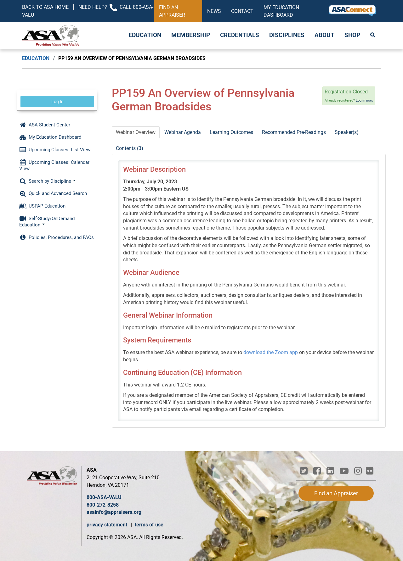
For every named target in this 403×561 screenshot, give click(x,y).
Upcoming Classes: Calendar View (54, 165)
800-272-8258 (103, 505)
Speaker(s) (347, 132)
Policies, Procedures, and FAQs (56, 237)
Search (373, 35)
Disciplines (286, 35)
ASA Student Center (44, 125)
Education (144, 35)
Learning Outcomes (231, 132)
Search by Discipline (47, 181)
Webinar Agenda (182, 132)
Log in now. (364, 100)
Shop (352, 35)
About (324, 35)
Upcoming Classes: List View (54, 150)
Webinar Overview (136, 132)
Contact (242, 11)
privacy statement (107, 525)
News (214, 11)
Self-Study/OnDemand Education (47, 222)
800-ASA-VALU (104, 497)
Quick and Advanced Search (53, 193)
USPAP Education (42, 206)
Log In (57, 101)
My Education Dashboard (281, 11)
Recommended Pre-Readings (294, 132)
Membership (190, 35)
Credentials (239, 35)
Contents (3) (129, 148)
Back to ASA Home (45, 7)
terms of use (149, 525)
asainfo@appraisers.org (114, 512)
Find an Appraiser (172, 11)
